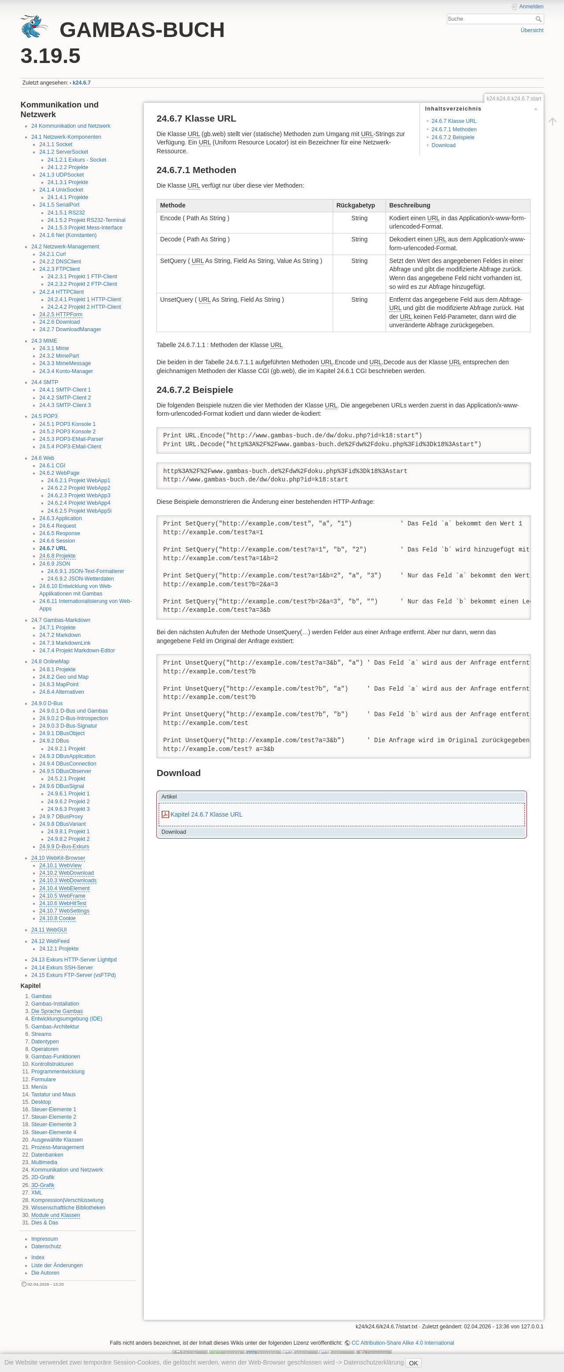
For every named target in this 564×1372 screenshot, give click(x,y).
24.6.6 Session (57, 541)
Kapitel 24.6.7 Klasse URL (206, 814)
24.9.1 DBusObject (62, 733)
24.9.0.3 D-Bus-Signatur (68, 726)
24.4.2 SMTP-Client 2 (65, 398)
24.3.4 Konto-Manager (66, 371)
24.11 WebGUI (49, 930)
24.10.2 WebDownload (66, 873)
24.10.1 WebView (60, 865)
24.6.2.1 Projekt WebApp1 (79, 480)
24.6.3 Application (60, 518)
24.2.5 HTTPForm (60, 314)
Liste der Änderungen (57, 1265)
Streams (41, 1034)
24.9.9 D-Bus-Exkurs (64, 846)
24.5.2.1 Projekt (66, 779)
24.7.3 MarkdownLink (64, 643)
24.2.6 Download (59, 322)
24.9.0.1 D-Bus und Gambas (73, 711)
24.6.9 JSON (54, 564)
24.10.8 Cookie (57, 918)
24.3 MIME (44, 341)
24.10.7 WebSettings (64, 911)
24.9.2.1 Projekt (66, 749)
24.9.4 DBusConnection (67, 764)
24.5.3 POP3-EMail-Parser (71, 439)
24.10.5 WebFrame (62, 896)
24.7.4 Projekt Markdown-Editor (77, 650)
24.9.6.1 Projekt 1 (69, 794)
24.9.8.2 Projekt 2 (69, 839)
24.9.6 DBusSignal (61, 786)
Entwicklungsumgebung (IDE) (66, 1019)
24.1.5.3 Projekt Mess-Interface (85, 228)
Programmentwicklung (58, 1072)
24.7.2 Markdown (60, 635)
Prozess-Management (57, 1147)
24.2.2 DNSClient (60, 262)
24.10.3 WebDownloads (67, 880)
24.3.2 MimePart (59, 356)
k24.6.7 (82, 83)
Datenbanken (47, 1155)
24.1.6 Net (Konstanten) (67, 235)
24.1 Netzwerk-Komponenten (66, 137)
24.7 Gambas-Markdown (60, 620)
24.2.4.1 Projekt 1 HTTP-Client (84, 299)
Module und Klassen (55, 1215)
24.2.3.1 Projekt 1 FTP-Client (82, 277)
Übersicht (532, 30)
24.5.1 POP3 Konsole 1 (67, 424)
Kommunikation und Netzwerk (67, 1170)
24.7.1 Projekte (57, 628)
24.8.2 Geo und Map (64, 677)
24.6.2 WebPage (59, 473)
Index (38, 1257)
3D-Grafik (42, 1185)
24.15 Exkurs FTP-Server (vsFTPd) (73, 975)
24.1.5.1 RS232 (66, 213)
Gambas (41, 996)
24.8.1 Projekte (57, 669)
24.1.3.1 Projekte (68, 182)
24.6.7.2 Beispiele (453, 137)
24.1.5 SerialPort (59, 205)
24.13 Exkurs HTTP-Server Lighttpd (74, 960)
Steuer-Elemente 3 (53, 1124)
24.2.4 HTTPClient (61, 292)
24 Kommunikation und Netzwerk (71, 126)
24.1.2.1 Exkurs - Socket (77, 160)
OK (413, 1363)
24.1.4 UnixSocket (61, 190)
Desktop (41, 1102)
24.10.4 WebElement (64, 888)
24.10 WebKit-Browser (58, 858)
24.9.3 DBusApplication (67, 756)
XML (36, 1193)
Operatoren (45, 1049)
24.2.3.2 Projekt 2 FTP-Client (82, 284)
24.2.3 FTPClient (59, 269)
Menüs (39, 1087)
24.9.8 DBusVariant (62, 824)
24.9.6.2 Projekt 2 (69, 802)
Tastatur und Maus (53, 1094)
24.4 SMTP (44, 382)
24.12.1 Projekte (58, 949)
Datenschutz (46, 1246)
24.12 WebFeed (50, 941)
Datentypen (45, 1042)
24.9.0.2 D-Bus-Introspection (73, 718)
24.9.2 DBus (54, 741)
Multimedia (44, 1162)
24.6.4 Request (57, 526)
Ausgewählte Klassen (57, 1140)
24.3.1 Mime (54, 348)
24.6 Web (42, 458)
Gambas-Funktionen (55, 1057)
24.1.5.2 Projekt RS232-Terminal (87, 220)
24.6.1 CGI (52, 465)
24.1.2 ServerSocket (63, 152)
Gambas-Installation (55, 1004)
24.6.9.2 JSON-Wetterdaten (81, 579)
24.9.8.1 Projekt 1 (69, 831)
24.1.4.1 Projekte (68, 197)
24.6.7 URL (53, 548)
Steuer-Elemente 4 (53, 1132)
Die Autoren (45, 1273)
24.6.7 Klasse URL (454, 121)
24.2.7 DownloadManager (70, 329)
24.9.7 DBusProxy (61, 817)
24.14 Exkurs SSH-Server (62, 968)
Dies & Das (44, 1223)
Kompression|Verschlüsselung (67, 1200)
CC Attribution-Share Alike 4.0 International (403, 1343)
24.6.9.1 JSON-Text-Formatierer (86, 571)
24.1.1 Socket (55, 144)
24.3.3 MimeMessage (65, 363)
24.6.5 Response (59, 533)
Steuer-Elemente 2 (53, 1117)
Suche (539, 19)
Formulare (43, 1079)
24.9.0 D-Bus (47, 703)
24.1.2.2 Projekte (68, 167)
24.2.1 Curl (52, 254)
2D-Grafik (42, 1177)
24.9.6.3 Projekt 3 (69, 809)
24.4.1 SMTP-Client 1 (65, 390)
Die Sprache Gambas (57, 1011)
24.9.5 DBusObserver (65, 771)
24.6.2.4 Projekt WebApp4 (79, 503)
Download (444, 145)
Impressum (44, 1239)
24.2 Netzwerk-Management (65, 247)
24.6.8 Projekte (57, 556)
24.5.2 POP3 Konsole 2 (67, 432)
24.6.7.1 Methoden (454, 129)
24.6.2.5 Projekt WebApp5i (80, 511)
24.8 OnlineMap (50, 661)
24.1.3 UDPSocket (61, 175)
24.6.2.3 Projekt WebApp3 (79, 495)
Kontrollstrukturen (52, 1064)
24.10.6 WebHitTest (62, 903)
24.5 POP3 (44, 416)
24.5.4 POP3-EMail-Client (70, 447)
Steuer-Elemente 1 (53, 1109)
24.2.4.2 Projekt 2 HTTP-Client (84, 307)
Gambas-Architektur (55, 1027)
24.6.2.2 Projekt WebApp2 (79, 488)
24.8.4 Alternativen (61, 692)
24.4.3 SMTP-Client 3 (65, 405)
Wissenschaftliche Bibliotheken (68, 1208)
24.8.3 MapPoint (58, 684)
